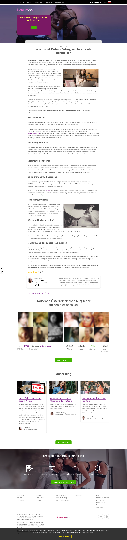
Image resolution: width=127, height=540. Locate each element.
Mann (28, 30)
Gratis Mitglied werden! (63, 482)
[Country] (109, 2)
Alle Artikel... (63, 442)
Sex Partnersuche (61, 495)
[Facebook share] (1, 271)
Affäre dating (59, 2)
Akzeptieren (64, 537)
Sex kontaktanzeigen (62, 498)
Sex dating (49, 2)
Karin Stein (39, 280)
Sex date (39, 500)
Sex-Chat (47, 191)
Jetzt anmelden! (95, 2)
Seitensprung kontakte (63, 500)
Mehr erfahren (63, 360)
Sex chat (29, 2)
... (67, 2)
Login (104, 2)
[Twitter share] (1, 268)
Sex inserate (78, 495)
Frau (40, 30)
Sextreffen (20, 2)
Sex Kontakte (39, 2)
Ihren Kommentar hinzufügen (38, 293)
